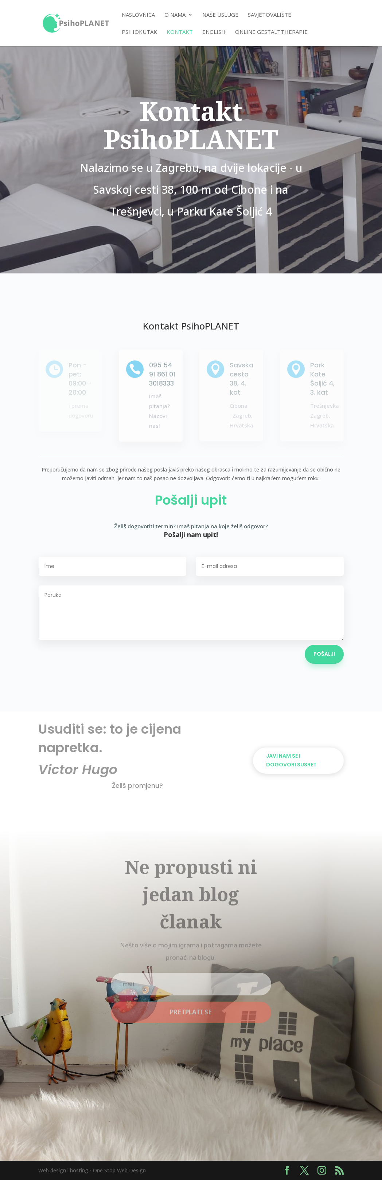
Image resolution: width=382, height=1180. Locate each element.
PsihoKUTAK (139, 32)
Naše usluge (220, 15)
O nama (175, 15)
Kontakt (180, 32)
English (214, 32)
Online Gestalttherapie (271, 32)
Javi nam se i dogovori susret (291, 760)
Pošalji (324, 654)
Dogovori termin (292, 729)
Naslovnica (138, 15)
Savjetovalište (269, 15)
